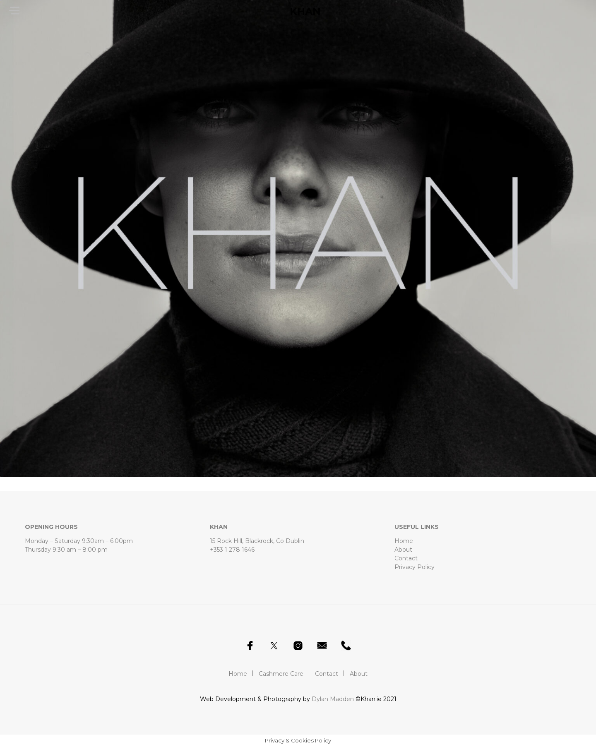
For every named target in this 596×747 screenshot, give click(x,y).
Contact (406, 558)
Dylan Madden (333, 699)
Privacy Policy (414, 567)
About (403, 549)
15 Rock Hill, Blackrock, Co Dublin (257, 541)
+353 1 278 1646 (232, 549)
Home (403, 541)
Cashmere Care (281, 673)
